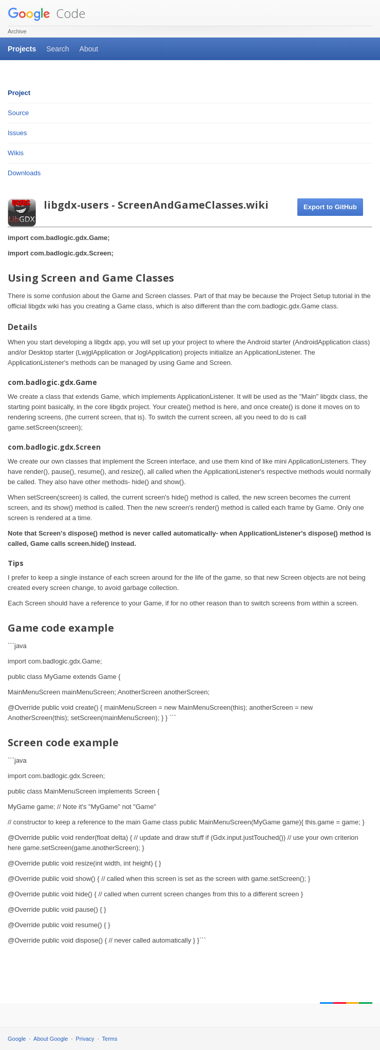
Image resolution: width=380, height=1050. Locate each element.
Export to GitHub (330, 207)
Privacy (85, 1039)
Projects (22, 49)
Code (46, 13)
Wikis (16, 153)
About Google (50, 1039)
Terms (110, 1039)
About (89, 49)
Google (17, 1039)
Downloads (24, 173)
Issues (17, 133)
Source (18, 113)
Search (57, 49)
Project (19, 93)
